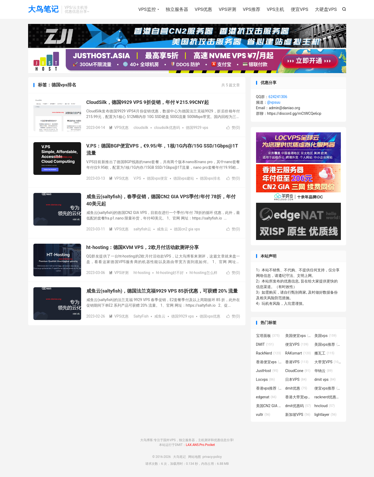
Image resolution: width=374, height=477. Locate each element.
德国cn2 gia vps (187, 229)
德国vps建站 (183, 179)
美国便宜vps (298, 336)
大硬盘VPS (326, 9)
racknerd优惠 (327, 397)
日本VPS (296, 380)
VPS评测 (227, 9)
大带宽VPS (327, 362)
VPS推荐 (251, 9)
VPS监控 (147, 9)
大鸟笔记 (43, 9)
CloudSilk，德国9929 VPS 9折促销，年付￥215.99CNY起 (147, 102)
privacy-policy (212, 457)
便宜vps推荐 (327, 388)
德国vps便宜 (157, 179)
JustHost (267, 371)
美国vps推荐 (327, 345)
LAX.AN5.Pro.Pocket (200, 445)
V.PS (137, 179)
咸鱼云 (162, 229)
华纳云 (323, 371)
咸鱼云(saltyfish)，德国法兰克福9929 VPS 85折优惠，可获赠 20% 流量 (162, 291)
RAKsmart (298, 353)
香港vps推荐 (269, 388)
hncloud (324, 406)
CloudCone (297, 371)
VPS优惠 (203, 9)
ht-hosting (142, 273)
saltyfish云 (142, 229)
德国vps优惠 (210, 317)
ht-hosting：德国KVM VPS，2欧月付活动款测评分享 (142, 248)
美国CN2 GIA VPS (269, 406)
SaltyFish (141, 317)
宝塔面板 (268, 336)
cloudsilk (141, 128)
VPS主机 (275, 9)
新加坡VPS (297, 415)
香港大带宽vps (298, 397)
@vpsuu (273, 103)
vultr (263, 415)
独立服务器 (177, 9)
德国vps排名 (210, 179)
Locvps (265, 380)
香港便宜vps (269, 362)
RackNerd (268, 353)
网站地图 (194, 457)
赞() (233, 128)
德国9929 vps (197, 128)
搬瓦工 (324, 353)
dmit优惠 (296, 388)
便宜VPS (299, 9)
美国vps (325, 336)
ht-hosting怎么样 (203, 273)
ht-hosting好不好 (170, 273)
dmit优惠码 (298, 406)
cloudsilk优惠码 (167, 128)
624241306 (278, 97)
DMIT (265, 345)
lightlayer (325, 415)
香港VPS (297, 362)
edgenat (266, 397)
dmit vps (325, 380)
